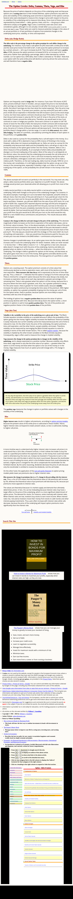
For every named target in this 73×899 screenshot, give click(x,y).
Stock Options (28, 774)
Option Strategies (28, 827)
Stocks (11, 798)
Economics (12, 803)
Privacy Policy (47, 679)
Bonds (11, 786)
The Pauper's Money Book (23, 628)
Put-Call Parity (26, 512)
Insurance (12, 770)
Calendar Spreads (29, 849)
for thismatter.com (13, 671)
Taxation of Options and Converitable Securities (35, 865)
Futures (12, 794)
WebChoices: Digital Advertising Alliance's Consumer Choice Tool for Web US (27, 691)
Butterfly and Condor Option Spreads (33, 844)
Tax (11, 775)
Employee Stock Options (30, 803)
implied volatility (52, 330)
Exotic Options (28, 816)
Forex (11, 791)
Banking (12, 784)
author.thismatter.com (19, 716)
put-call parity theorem (43, 471)
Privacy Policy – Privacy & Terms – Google (16, 684)
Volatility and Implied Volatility (42, 512)
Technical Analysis (14, 801)
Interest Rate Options (29, 811)
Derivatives (12, 789)
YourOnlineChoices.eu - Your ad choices (15, 697)
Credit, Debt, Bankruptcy (15, 767)
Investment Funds (14, 782)
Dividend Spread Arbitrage (30, 857)
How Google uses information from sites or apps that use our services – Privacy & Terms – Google (35, 688)
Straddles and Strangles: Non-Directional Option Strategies (38, 840)
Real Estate (12, 772)
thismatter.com (17, 702)
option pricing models (59, 421)
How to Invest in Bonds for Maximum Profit (30, 573)
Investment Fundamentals (16, 779)
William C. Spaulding (34, 711)
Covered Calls (28, 832)
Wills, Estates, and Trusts (15, 777)
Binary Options (28, 820)
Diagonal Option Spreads (30, 853)
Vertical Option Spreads (30, 836)
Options (12, 796)
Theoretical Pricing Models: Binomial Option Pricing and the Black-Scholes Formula (43, 788)
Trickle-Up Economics (10, 734)
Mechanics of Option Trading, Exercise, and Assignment (37, 779)
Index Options (28, 807)
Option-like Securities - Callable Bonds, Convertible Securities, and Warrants (41, 783)
